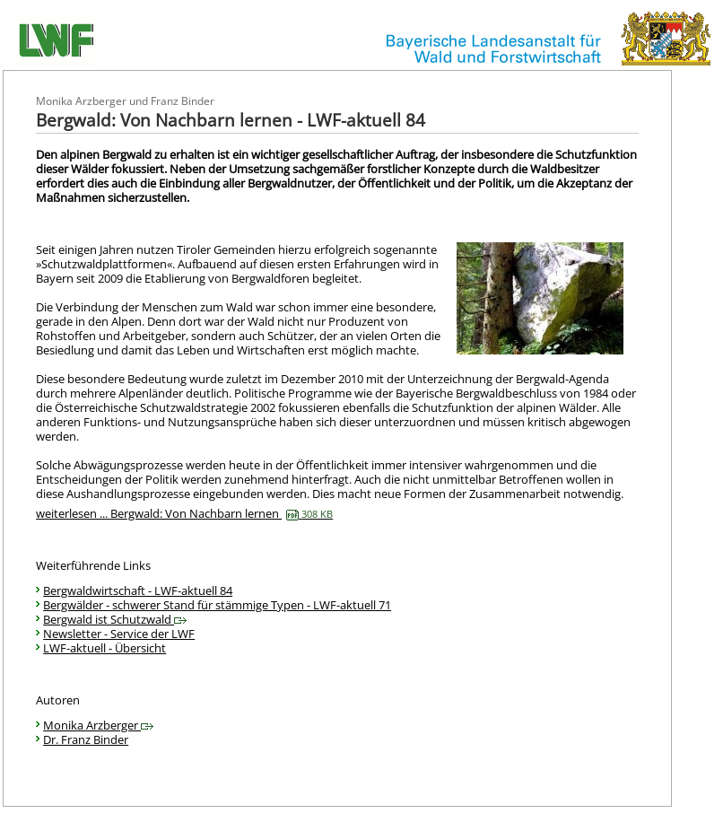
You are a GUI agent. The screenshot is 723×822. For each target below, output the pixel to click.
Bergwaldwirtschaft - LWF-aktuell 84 (137, 590)
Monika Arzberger (98, 725)
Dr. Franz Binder (85, 739)
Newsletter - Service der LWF (119, 633)
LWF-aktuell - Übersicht (104, 648)
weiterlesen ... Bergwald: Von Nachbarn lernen (184, 513)
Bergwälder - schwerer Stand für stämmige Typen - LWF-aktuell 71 (217, 605)
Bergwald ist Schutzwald (115, 619)
